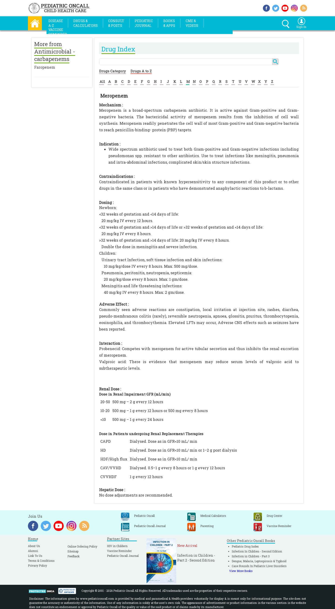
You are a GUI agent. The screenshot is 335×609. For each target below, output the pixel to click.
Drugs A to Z (141, 71)
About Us (34, 546)
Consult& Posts (116, 23)
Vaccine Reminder (119, 551)
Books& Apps (169, 23)
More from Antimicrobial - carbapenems (54, 51)
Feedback (73, 556)
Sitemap (72, 551)
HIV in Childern (117, 546)
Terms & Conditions (41, 560)
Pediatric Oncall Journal (123, 556)
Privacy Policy (37, 565)
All (102, 81)
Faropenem (44, 67)
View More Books (241, 571)
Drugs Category (112, 71)
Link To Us (35, 556)
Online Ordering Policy (82, 546)
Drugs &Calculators (85, 23)
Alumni (33, 551)
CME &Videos (192, 23)
